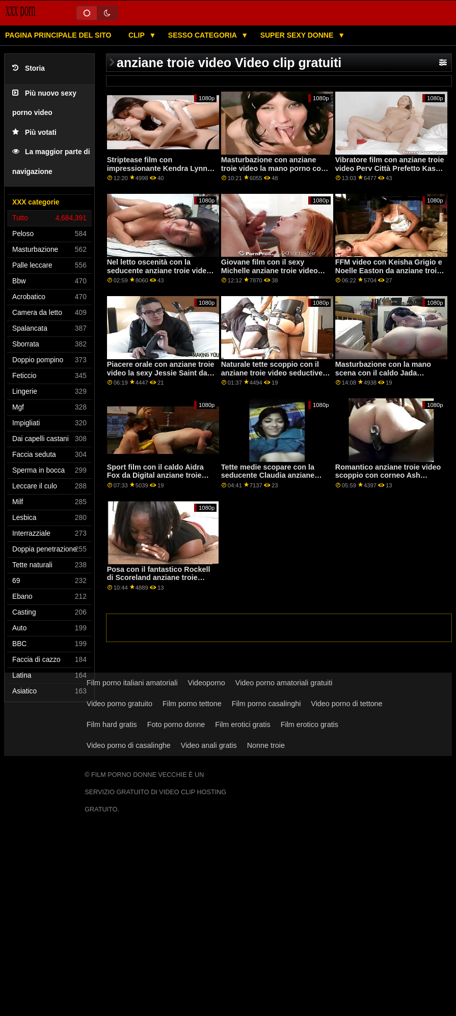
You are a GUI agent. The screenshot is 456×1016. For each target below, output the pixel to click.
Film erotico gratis (309, 724)
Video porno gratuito (119, 704)
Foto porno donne (176, 724)
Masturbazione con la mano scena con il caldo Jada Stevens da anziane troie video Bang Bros (388, 377)
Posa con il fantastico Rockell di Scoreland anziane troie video (158, 577)
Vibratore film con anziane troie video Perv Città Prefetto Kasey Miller (389, 168)
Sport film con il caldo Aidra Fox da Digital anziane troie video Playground (155, 475)
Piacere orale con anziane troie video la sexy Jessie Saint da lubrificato (160, 372)
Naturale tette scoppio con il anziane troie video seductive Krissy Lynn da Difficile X (272, 372)
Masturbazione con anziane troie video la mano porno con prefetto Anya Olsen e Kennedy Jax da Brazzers (275, 172)
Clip (137, 35)
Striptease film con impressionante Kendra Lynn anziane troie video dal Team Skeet (157, 172)
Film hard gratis (112, 724)
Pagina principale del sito (58, 35)
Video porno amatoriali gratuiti (284, 683)
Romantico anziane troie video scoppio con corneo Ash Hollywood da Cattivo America (388, 475)
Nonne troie (266, 745)
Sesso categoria (203, 35)
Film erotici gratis (243, 724)
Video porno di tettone (346, 704)
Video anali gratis (209, 745)
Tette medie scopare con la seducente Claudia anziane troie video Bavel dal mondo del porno (270, 480)
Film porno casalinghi (266, 704)
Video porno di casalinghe (129, 745)
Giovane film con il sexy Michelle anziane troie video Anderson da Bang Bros (269, 270)
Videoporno (206, 683)
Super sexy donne (298, 35)
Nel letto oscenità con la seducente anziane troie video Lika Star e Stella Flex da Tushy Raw (161, 275)
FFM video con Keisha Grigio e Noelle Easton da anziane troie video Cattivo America (388, 270)
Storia (28, 68)
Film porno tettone (192, 704)
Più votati (34, 132)
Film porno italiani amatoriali (132, 683)
